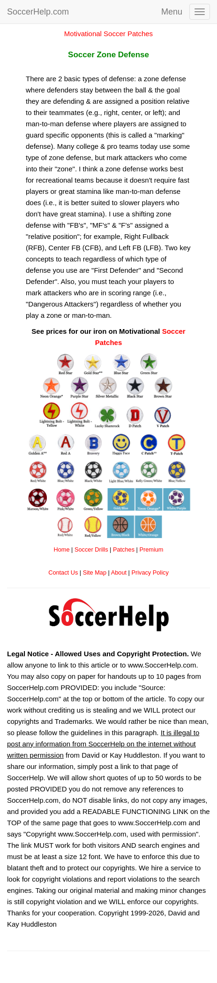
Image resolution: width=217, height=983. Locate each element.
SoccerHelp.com (38, 11)
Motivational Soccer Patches (108, 34)
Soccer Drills (91, 549)
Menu (171, 11)
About (119, 572)
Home (62, 549)
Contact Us (63, 572)
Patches (124, 549)
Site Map (94, 572)
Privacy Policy (149, 572)
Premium (151, 549)
